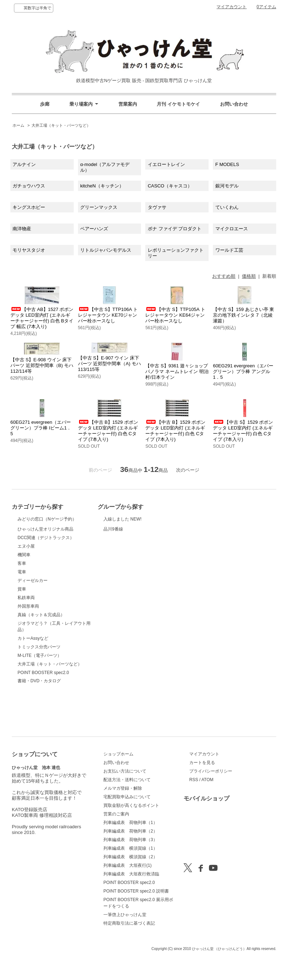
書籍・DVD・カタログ (39, 716)
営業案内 (127, 104)
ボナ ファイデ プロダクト (174, 228)
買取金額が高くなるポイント (131, 805)
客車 (22, 599)
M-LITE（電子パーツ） (40, 691)
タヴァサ (157, 207)
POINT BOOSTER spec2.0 (43, 708)
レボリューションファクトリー (176, 252)
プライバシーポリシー (210, 771)
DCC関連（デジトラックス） (46, 573)
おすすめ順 (223, 276)
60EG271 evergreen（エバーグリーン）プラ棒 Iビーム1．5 (40, 427)
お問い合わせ (234, 104)
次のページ (187, 470)
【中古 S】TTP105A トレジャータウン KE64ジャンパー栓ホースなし (175, 315)
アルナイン (24, 164)
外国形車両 (28, 641)
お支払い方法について (124, 771)
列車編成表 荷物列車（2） (130, 831)
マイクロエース (231, 228)
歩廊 (44, 104)
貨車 (22, 624)
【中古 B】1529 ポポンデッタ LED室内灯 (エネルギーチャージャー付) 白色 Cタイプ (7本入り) (108, 430)
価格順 (249, 276)
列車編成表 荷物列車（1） (130, 822)
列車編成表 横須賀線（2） (130, 856)
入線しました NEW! (122, 523)
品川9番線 (121, 542)
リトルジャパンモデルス (105, 250)
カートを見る (202, 762)
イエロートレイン (166, 164)
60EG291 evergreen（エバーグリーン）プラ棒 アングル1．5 (243, 371)
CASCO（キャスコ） (170, 186)
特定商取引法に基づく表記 (129, 923)
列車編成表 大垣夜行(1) (127, 865)
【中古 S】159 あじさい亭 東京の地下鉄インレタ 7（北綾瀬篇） (243, 315)
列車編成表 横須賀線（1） (130, 848)
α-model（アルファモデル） (105, 167)
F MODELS (227, 164)
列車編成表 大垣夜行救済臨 (131, 873)
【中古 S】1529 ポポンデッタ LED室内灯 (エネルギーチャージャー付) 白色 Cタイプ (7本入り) (243, 430)
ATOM (207, 779)
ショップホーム (118, 754)
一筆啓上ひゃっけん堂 (124, 914)
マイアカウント (231, 6)
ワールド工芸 (229, 250)
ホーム (18, 125)
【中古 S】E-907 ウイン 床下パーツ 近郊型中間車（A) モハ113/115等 (109, 363)
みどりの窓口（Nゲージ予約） (47, 527)
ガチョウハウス (29, 186)
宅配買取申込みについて (127, 796)
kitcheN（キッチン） (101, 186)
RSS (193, 779)
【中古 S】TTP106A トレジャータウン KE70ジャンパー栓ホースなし (108, 315)
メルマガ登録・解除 (122, 788)
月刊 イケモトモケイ (178, 104)
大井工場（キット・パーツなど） (61, 125)
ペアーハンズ (94, 228)
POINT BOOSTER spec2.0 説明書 (136, 891)
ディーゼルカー (33, 616)
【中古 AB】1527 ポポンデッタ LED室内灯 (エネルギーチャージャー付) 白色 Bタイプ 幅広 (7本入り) (42, 318)
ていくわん (227, 207)
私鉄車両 (26, 633)
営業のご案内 (116, 813)
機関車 (24, 590)
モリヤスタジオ (29, 250)
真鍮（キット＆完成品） (41, 650)
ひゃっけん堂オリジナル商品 (45, 554)
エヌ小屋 (26, 581)
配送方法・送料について (127, 779)
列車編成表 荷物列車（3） (130, 839)
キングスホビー (29, 207)
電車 (22, 607)
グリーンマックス (98, 207)
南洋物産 (22, 228)
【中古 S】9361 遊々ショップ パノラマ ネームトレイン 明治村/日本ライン (176, 371)
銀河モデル (227, 186)
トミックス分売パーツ (39, 682)
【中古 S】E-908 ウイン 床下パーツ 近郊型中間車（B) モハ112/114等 (41, 365)
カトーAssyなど (33, 674)
